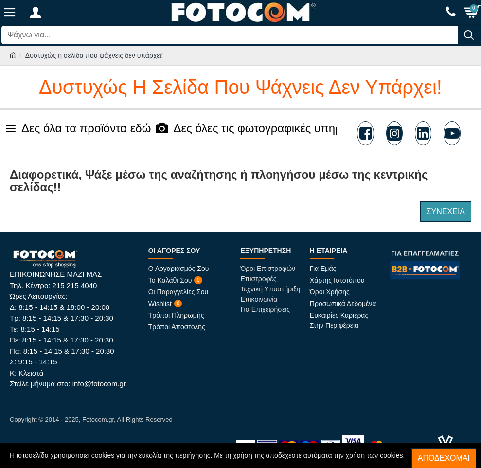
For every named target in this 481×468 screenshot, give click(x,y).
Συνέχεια (446, 211)
